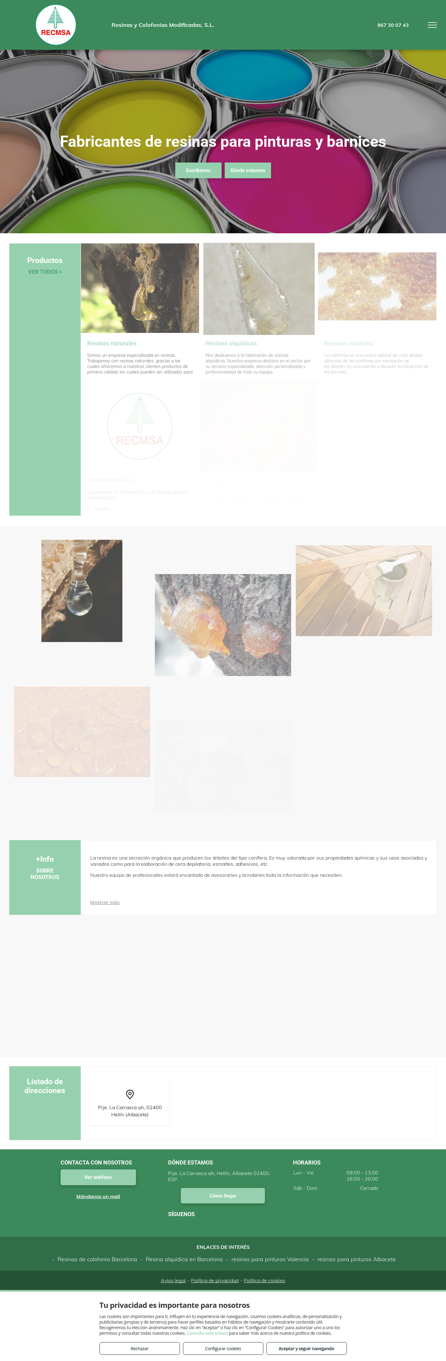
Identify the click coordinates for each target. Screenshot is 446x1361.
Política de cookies (264, 1280)
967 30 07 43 (393, 25)
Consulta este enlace (207, 1333)
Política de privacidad (215, 1280)
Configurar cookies (223, 1348)
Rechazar (139, 1348)
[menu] (432, 25)
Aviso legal (173, 1280)
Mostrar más (105, 902)
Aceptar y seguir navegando (306, 1348)
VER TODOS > (45, 271)
